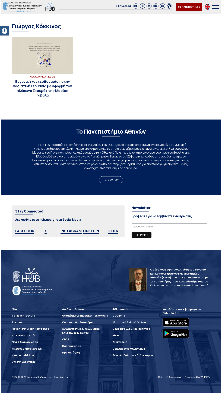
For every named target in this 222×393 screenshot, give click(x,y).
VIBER (113, 230)
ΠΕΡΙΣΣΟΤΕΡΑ (111, 179)
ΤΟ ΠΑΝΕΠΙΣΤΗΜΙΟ (188, 6)
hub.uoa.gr (170, 313)
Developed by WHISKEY (197, 377)
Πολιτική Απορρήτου (170, 377)
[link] (135, 6)
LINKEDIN (91, 230)
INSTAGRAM (71, 230)
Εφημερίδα (123, 6)
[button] (4, 31)
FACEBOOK (24, 230)
